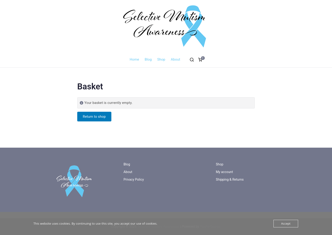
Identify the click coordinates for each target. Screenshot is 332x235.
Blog (148, 59)
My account (224, 172)
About (175, 59)
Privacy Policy (134, 179)
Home (134, 59)
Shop (161, 59)
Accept (285, 223)
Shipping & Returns (230, 179)
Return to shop (94, 117)
